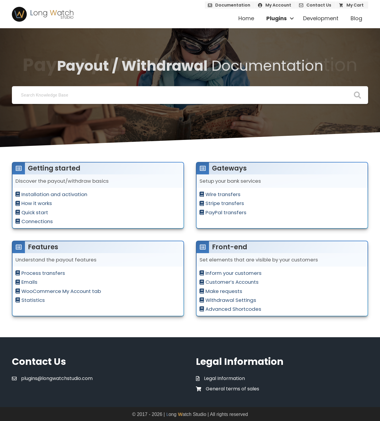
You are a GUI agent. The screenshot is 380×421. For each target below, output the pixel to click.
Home (246, 18)
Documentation (232, 5)
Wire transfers (222, 194)
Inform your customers (233, 273)
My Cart (355, 5)
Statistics (33, 300)
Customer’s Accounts (232, 282)
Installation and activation (54, 194)
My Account (278, 5)
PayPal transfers (225, 212)
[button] (292, 18)
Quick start (34, 212)
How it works (36, 203)
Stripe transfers (224, 203)
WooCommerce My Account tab (61, 291)
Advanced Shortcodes (233, 309)
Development (320, 18)
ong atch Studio (186, 414)
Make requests (223, 291)
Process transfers (43, 273)
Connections (37, 221)
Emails (29, 282)
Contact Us (318, 5)
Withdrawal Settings (230, 300)
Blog (356, 18)
